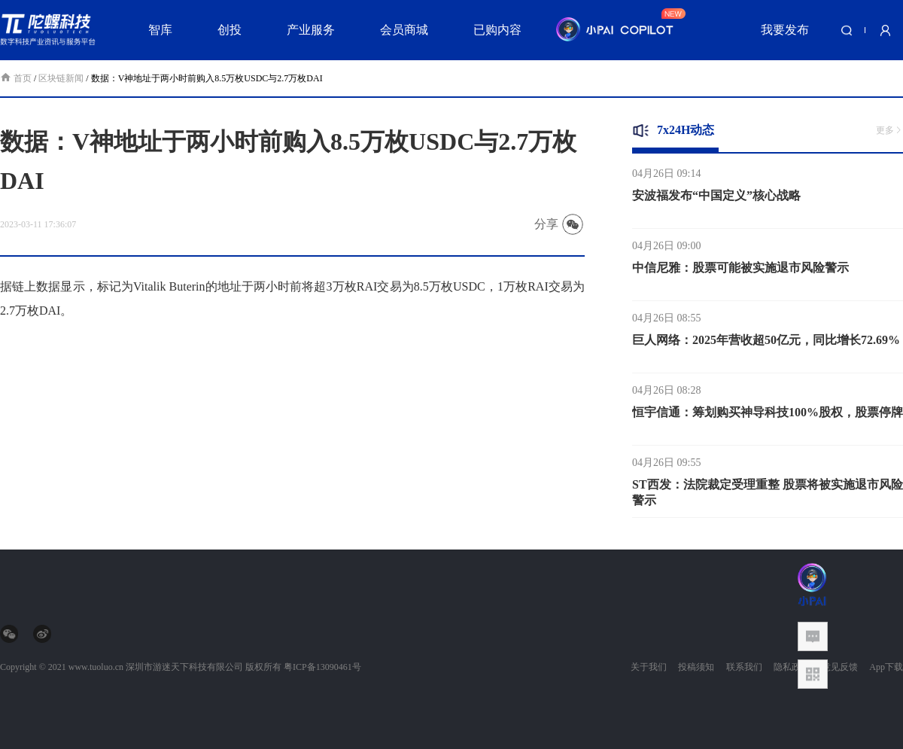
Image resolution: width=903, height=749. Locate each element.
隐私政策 (792, 667)
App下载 (886, 667)
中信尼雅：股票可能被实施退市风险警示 (740, 270)
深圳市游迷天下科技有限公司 (184, 667)
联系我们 (744, 667)
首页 (17, 78)
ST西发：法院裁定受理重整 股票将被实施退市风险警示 (767, 495)
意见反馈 (840, 667)
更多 (889, 130)
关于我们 (649, 667)
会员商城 (404, 29)
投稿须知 (696, 667)
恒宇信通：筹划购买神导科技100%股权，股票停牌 (767, 415)
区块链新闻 (61, 78)
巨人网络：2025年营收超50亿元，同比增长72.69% (766, 342)
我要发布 (785, 29)
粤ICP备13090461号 (322, 667)
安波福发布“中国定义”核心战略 (716, 198)
